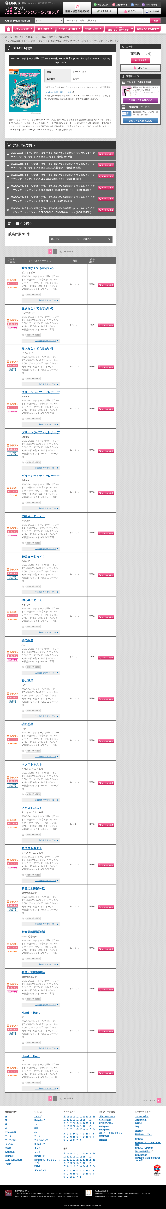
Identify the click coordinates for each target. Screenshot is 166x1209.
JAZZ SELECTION (13, 1160)
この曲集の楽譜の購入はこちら (58, 92)
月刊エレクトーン (107, 1116)
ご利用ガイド (141, 1120)
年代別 (8, 1148)
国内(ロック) (39, 1156)
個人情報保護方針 (142, 1151)
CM (35, 1132)
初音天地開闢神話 (33, 888)
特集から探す (93, 29)
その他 (8, 1164)
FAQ (137, 1126)
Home (8, 29)
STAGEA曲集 (62, 37)
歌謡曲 (37, 1166)
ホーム (8, 37)
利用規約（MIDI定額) (144, 1148)
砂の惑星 (27, 640)
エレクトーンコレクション (111, 1133)
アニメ (8, 1136)
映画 (36, 1128)
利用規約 (139, 1139)
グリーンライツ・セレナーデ (40, 392)
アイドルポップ (41, 1140)
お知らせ (139, 1123)
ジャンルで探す (23, 29)
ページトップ (149, 1100)
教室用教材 (104, 1136)
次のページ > (66, 251)
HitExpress (104, 1126)
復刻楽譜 (103, 1140)
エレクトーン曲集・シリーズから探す (34, 37)
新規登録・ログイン (143, 1134)
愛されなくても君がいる (38, 268)
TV (35, 1124)
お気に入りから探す (148, 29)
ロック (37, 1148)
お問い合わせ (141, 1155)
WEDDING (10, 1152)
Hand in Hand (31, 1012)
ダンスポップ (40, 1170)
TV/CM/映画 (10, 1132)
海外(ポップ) (39, 1144)
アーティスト (11, 1140)
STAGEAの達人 (106, 1123)
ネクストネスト (32, 764)
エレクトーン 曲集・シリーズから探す (119, 29)
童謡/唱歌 (9, 1156)
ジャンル (9, 1144)
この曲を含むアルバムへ (45, 300)
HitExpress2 (104, 1130)
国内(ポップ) (39, 1120)
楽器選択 (139, 1131)
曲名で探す (45, 29)
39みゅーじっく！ (33, 516)
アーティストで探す (69, 29)
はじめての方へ (141, 1116)
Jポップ (37, 1116)
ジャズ (37, 1152)
